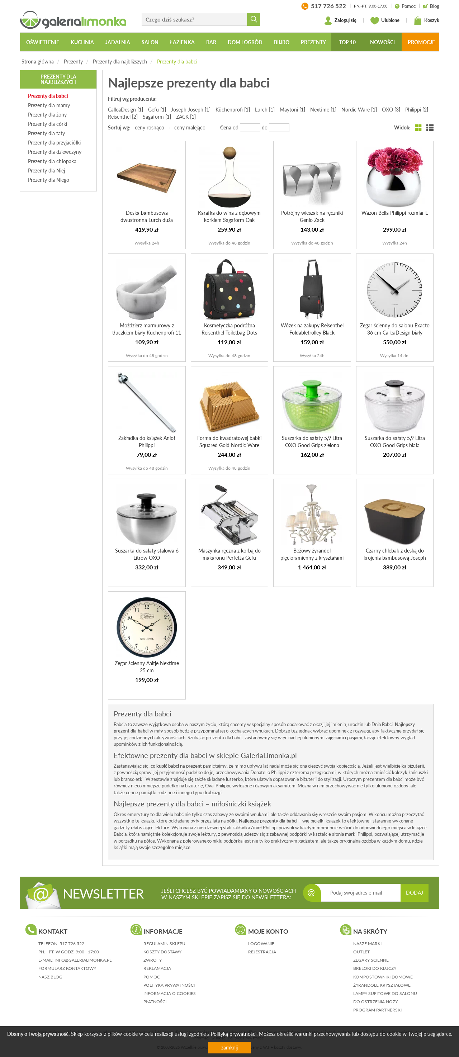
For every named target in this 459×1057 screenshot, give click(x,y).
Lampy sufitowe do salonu (385, 993)
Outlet (361, 951)
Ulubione (384, 20)
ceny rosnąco (149, 127)
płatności (154, 1001)
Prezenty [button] (313, 42)
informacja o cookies (169, 993)
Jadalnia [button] (117, 42)
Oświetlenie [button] (42, 42)
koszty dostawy (162, 951)
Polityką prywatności (233, 1034)
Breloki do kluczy (374, 968)
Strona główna (38, 61)
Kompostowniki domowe (383, 977)
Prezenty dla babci (177, 61)
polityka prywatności (169, 985)
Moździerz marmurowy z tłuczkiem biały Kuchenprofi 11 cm (146, 332)
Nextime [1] (323, 109)
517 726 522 (72, 943)
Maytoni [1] (292, 109)
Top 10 (347, 42)
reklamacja (157, 968)
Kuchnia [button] (82, 42)
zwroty (152, 960)
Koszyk (426, 20)
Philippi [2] (416, 109)
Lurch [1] (265, 109)
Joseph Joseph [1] (190, 109)
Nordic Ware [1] (359, 109)
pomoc (151, 977)
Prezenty (73, 61)
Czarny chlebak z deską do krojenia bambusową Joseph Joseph (395, 558)
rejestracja (262, 951)
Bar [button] (211, 42)
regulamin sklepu (164, 943)
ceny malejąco (189, 127)
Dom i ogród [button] (245, 42)
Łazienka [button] (182, 42)
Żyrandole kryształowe (382, 985)
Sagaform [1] (157, 117)
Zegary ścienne (371, 960)
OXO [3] (391, 109)
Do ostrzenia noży (375, 1001)
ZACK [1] (186, 117)
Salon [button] (150, 42)
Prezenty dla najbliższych (120, 61)
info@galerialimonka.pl (83, 960)
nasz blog (50, 977)
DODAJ (414, 893)
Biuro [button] (281, 42)
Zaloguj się (340, 20)
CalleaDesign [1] (125, 109)
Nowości (382, 42)
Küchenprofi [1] (233, 109)
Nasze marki (367, 943)
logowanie (261, 943)
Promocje (421, 42)
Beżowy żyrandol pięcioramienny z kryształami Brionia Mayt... (312, 558)
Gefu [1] (157, 109)
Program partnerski (377, 1010)
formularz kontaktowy (67, 968)
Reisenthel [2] (123, 117)
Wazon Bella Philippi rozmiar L (394, 213)
